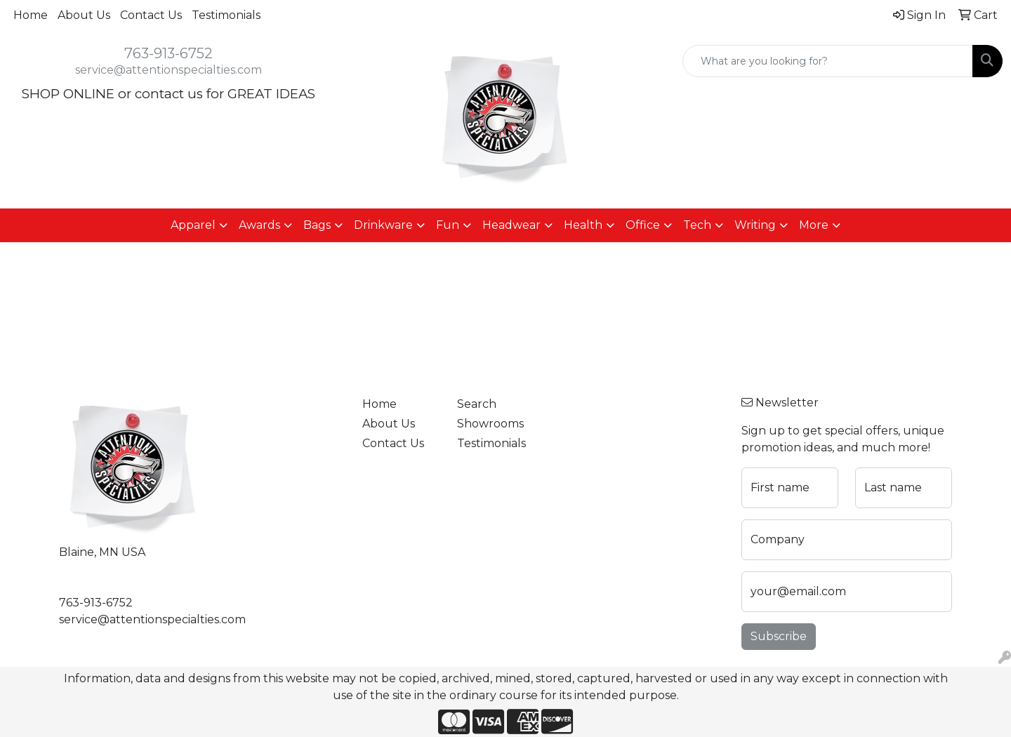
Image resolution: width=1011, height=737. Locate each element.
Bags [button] (317, 225)
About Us (84, 15)
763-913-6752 (168, 53)
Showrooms (490, 423)
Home (30, 15)
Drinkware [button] (383, 225)
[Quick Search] (827, 61)
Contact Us (151, 15)
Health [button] (583, 225)
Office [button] (643, 225)
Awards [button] (259, 225)
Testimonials (226, 15)
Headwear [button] (511, 225)
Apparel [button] (193, 225)
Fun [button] (447, 225)
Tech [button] (697, 225)
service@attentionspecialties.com (168, 70)
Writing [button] (755, 225)
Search (476, 404)
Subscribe (779, 636)
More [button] (813, 225)
